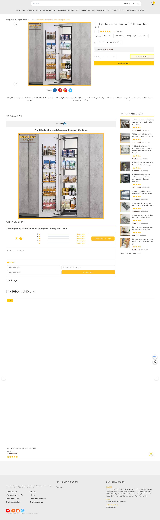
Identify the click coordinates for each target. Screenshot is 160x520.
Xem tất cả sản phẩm (130, 253)
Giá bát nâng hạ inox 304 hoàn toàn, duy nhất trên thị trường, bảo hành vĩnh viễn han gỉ (142, 149)
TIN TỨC (33, 492)
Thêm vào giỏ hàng (142, 56)
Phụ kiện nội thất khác (101, 10)
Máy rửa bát (85, 10)
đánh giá (81, 234)
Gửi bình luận (88, 272)
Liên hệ (141, 10)
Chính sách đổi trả (36, 502)
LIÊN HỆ (33, 495)
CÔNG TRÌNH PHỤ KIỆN (14, 495)
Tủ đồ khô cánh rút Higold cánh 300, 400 (21, 448)
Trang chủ (20, 10)
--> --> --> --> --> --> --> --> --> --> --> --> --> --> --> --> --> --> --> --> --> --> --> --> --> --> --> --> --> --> (128, 3)
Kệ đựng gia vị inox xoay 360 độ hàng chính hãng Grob (142, 228)
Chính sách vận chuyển (38, 499)
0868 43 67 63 (111, 507)
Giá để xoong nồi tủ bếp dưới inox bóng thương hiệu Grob (142, 216)
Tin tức (115, 10)
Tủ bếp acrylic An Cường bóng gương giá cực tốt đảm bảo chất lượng (143, 122)
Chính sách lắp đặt (12, 499)
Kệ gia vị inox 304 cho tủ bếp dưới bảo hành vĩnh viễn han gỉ (142, 241)
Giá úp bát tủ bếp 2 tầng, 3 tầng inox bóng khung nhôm (142, 192)
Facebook (59, 487)
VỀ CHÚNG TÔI (11, 492)
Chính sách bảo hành (13, 502)
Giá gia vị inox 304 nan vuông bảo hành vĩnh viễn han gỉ (142, 164)
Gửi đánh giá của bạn (103, 239)
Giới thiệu (30, 10)
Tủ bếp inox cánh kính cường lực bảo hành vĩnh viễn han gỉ (142, 135)
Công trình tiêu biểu (128, 10)
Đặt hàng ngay (123, 63)
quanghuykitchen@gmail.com (116, 502)
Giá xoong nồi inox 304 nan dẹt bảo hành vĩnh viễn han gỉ (142, 204)
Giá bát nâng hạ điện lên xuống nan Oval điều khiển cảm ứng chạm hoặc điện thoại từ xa (141, 178)
